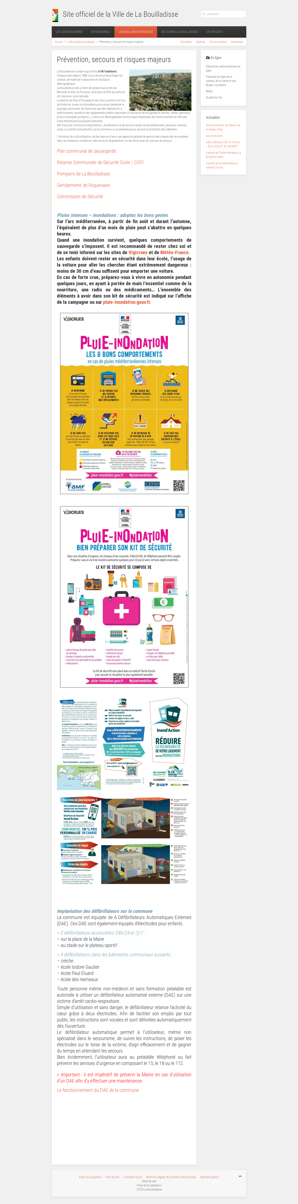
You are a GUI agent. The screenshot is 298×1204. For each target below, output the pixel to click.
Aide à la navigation (90, 1176)
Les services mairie (69, 32)
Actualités (186, 41)
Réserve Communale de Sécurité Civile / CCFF (100, 162)
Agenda (200, 41)
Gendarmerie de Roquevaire (83, 185)
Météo (209, 91)
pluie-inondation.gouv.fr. (127, 302)
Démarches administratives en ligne (223, 68)
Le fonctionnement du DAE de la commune (98, 1090)
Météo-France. (175, 252)
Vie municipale (100, 32)
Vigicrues (138, 252)
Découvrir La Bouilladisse (179, 32)
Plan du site (112, 1176)
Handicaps (237, 41)
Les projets (214, 32)
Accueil (59, 41)
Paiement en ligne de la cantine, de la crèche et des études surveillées (221, 81)
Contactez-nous (133, 1176)
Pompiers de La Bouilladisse (83, 174)
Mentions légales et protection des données (171, 1176)
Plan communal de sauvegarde (86, 151)
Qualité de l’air (214, 97)
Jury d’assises (214, 135)
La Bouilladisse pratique (136, 32)
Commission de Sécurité (80, 196)
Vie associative (218, 41)
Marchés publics (210, 1176)
